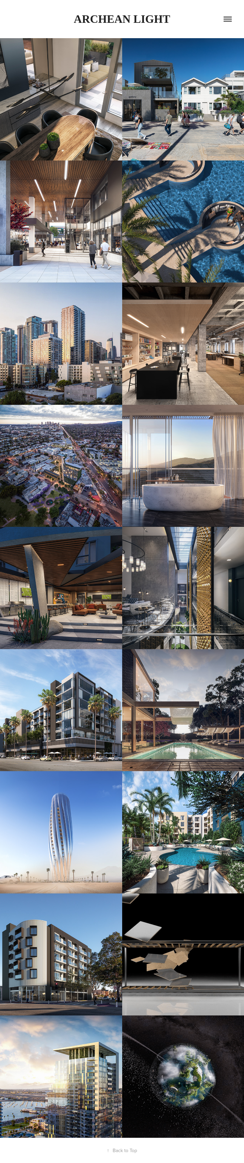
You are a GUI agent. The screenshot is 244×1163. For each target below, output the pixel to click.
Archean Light (122, 19)
